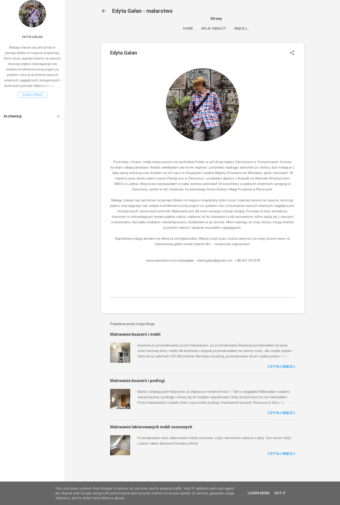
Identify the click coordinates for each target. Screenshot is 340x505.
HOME (188, 28)
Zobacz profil (32, 94)
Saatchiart (245, 28)
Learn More (259, 493)
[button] (292, 53)
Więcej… (272, 28)
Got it (280, 493)
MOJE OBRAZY (213, 28)
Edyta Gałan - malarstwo (142, 11)
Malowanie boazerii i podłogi (137, 380)
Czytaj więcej (281, 366)
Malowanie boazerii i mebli (135, 334)
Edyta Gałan (32, 37)
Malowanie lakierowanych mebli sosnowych (151, 426)
